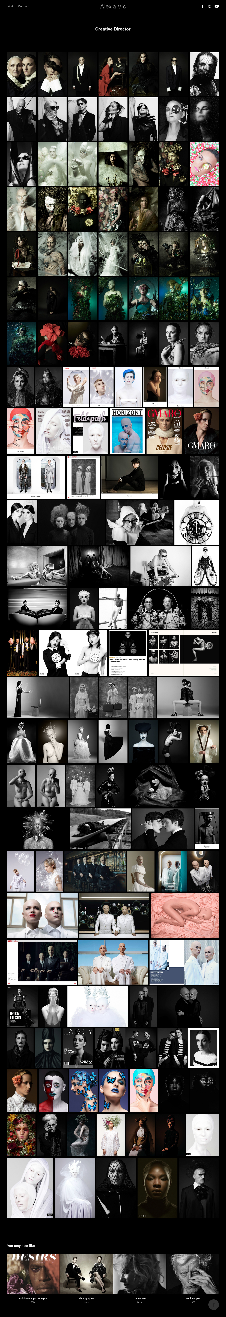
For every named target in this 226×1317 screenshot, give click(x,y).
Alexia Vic (113, 6)
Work (10, 6)
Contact (23, 6)
